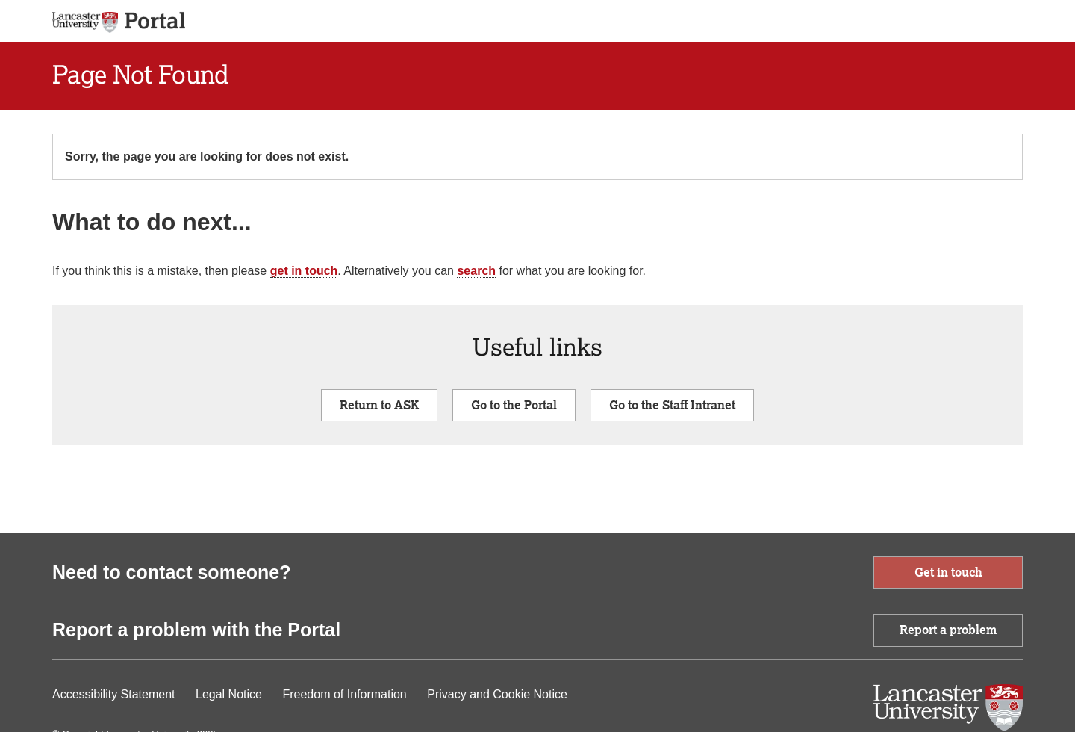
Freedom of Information (344, 694)
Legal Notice (229, 694)
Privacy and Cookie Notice (497, 694)
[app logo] (154, 20)
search (476, 270)
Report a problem (948, 629)
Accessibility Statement (113, 694)
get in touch (304, 270)
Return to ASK (379, 404)
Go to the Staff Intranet (672, 404)
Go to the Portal (514, 404)
